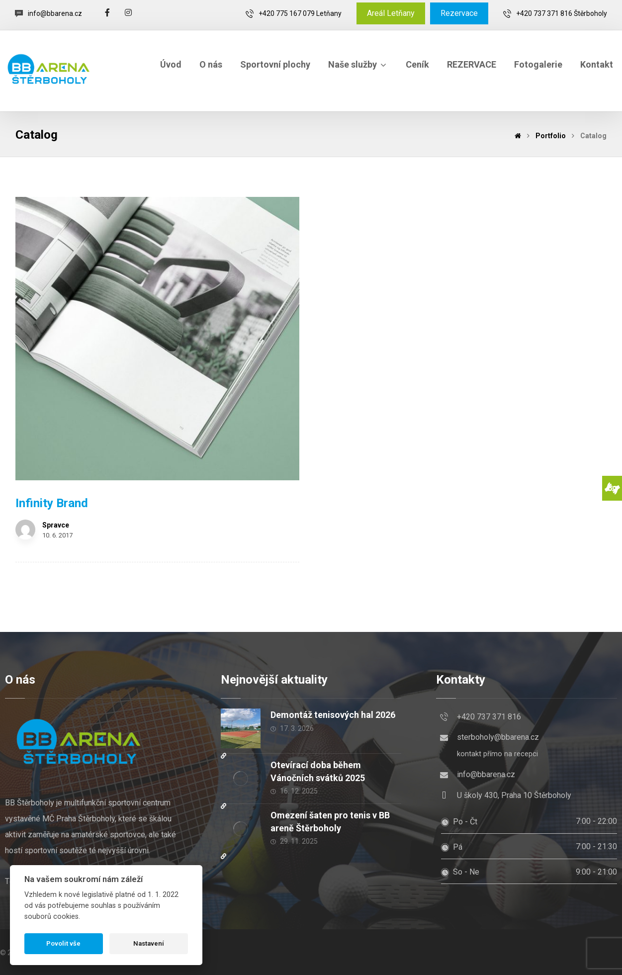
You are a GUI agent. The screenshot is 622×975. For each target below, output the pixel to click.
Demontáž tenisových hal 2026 (332, 714)
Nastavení (148, 943)
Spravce (55, 525)
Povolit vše (63, 943)
